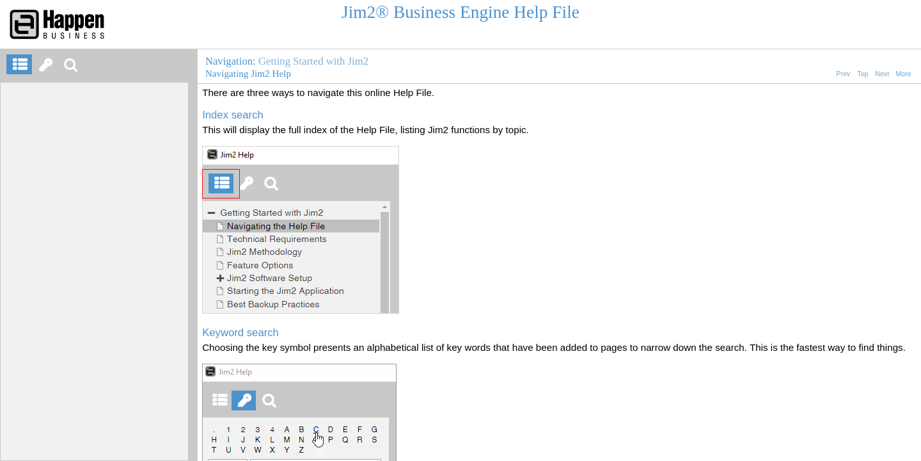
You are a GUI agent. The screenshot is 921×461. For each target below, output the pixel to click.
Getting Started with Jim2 (313, 61)
